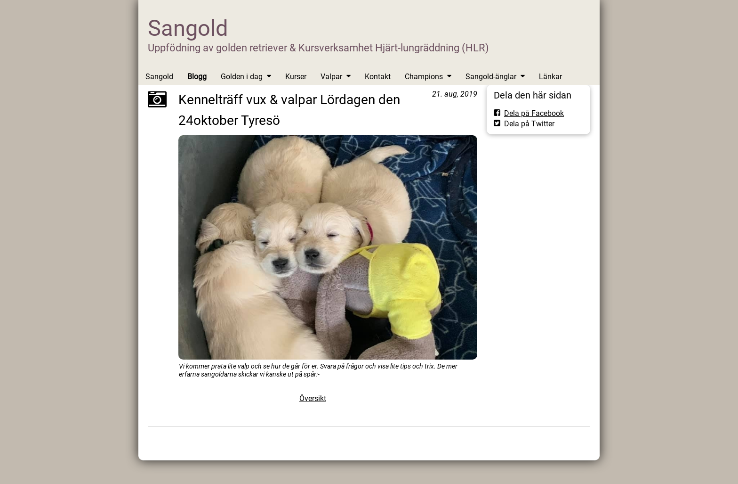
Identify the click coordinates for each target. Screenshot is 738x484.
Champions (424, 76)
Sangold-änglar (490, 76)
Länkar (550, 76)
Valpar (331, 76)
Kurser (295, 76)
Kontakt (378, 76)
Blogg (197, 76)
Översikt (312, 398)
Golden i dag (242, 76)
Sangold (188, 28)
